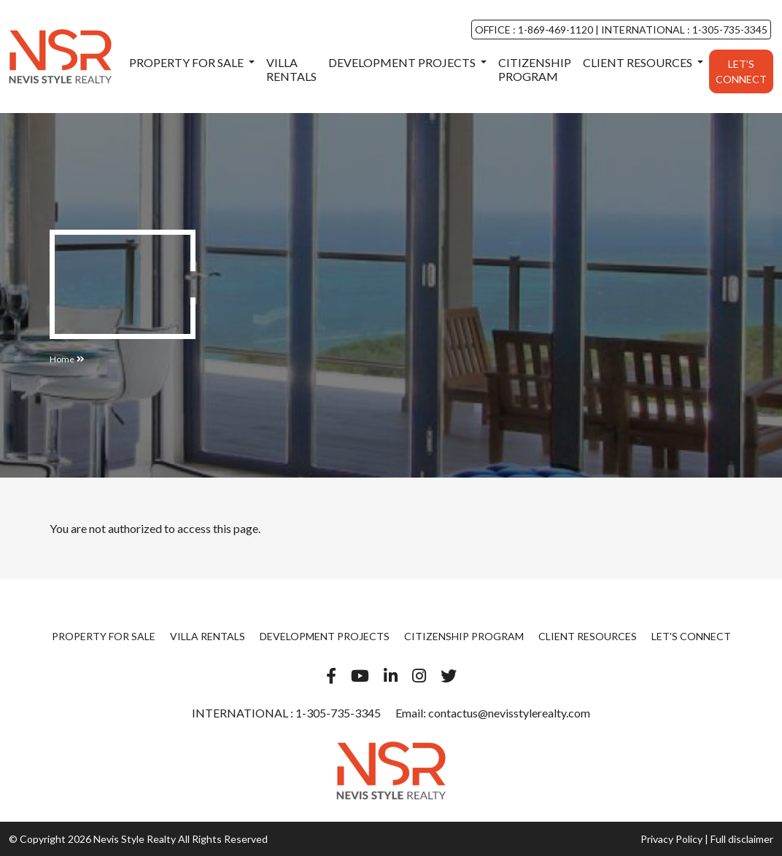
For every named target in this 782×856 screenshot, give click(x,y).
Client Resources (638, 62)
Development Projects (403, 62)
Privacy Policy (671, 839)
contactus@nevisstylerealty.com (509, 713)
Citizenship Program (534, 69)
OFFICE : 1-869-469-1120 (535, 29)
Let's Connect (741, 71)
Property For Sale (187, 62)
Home (62, 359)
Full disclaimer (742, 839)
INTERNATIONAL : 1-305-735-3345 (683, 29)
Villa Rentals (291, 69)
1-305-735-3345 (337, 713)
